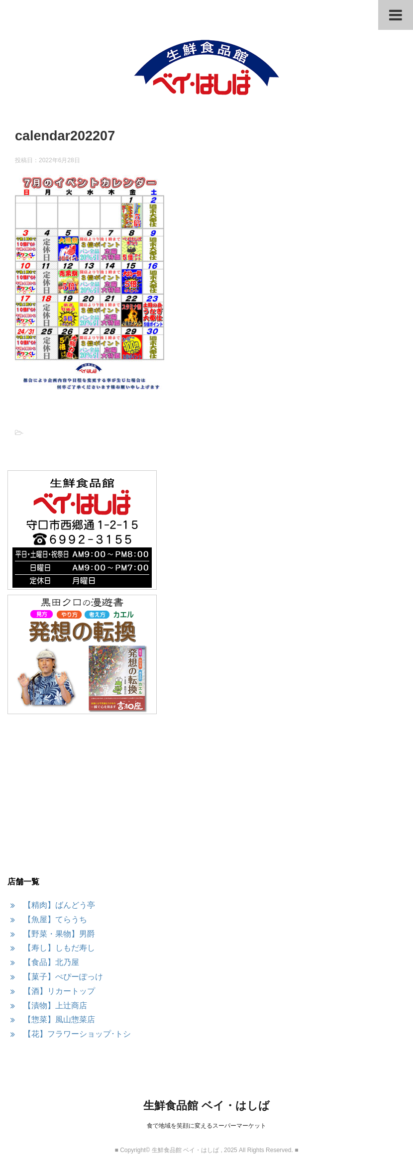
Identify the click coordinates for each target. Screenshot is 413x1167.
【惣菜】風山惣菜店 (59, 1019)
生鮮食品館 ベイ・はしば (206, 1105)
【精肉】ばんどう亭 (59, 905)
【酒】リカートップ (59, 991)
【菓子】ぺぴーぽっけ (63, 976)
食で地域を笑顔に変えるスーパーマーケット (206, 1125)
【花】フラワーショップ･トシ (77, 1034)
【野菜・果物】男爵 (59, 934)
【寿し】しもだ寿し (59, 948)
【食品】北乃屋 (51, 962)
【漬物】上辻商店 (55, 1005)
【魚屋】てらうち (55, 919)
